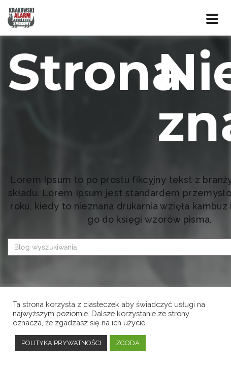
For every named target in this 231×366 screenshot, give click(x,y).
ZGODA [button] (128, 343)
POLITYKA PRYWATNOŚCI (61, 343)
